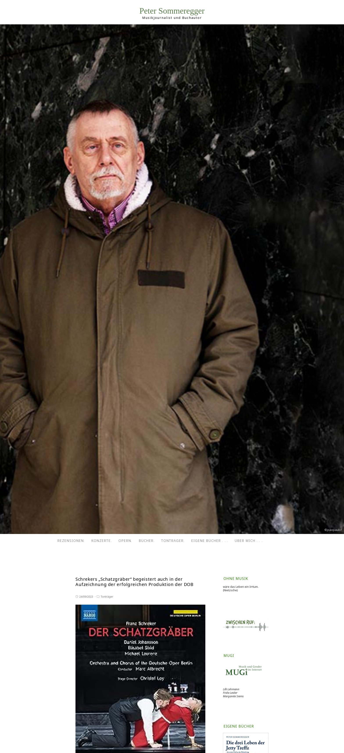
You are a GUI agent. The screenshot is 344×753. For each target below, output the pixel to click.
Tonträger (106, 596)
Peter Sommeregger (172, 10)
